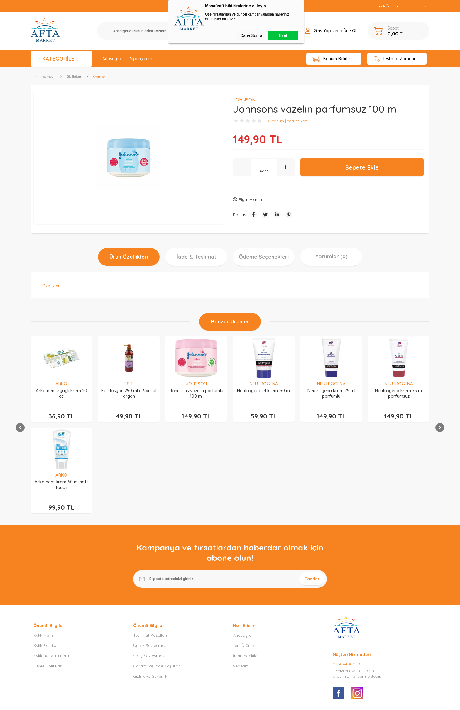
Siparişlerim (141, 58)
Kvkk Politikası (46, 557)
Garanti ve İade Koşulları (157, 578)
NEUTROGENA (196, 384)
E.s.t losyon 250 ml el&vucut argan (61, 393)
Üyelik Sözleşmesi (150, 557)
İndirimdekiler (246, 568)
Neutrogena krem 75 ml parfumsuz (331, 393)
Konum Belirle (331, 59)
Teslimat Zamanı (394, 59)
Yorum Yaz (297, 120)
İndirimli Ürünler (384, 6)
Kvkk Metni (43, 547)
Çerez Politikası (48, 578)
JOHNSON (129, 384)
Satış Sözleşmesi (149, 568)
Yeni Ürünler (244, 557)
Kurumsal (421, 6)
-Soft (200, 702)
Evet (283, 35)
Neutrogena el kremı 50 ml (196, 390)
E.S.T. (61, 384)
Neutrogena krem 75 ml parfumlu (264, 393)
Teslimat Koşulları (150, 547)
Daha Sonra (251, 35)
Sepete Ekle (362, 167)
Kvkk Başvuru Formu (53, 568)
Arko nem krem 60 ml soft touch (398, 393)
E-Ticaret (213, 702)
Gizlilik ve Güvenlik (150, 588)
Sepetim (241, 578)
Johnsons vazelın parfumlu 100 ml (129, 393)
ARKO (399, 384)
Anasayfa (111, 58)
